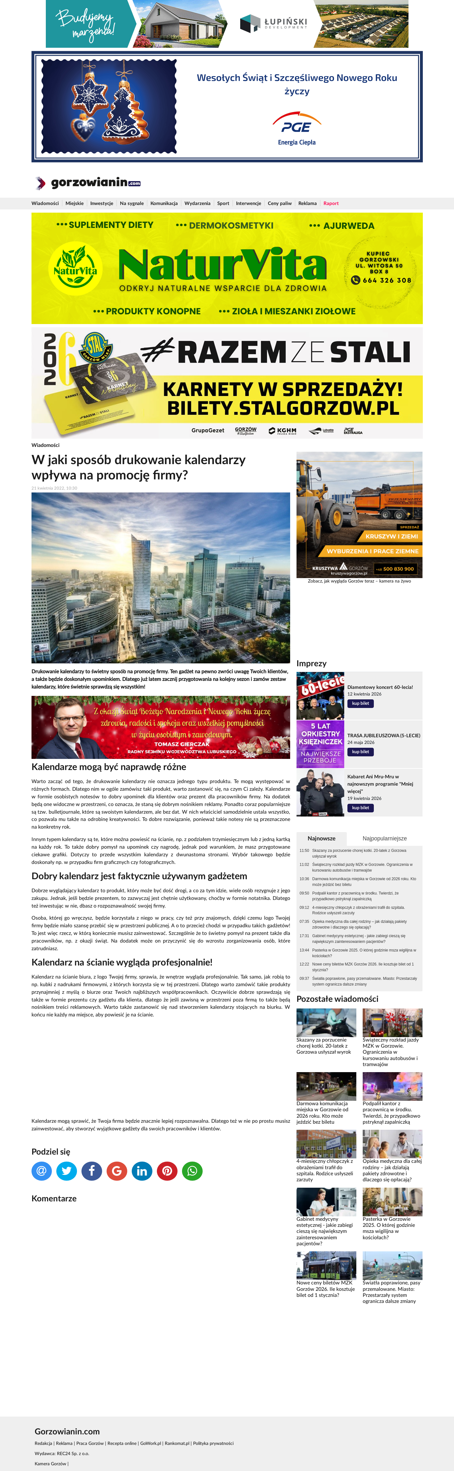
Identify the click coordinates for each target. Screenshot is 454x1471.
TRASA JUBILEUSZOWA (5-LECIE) (383, 735)
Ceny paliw (280, 203)
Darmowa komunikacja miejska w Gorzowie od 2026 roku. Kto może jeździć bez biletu (364, 882)
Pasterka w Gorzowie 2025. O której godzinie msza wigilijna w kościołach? (364, 953)
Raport (331, 203)
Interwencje (248, 203)
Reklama (307, 203)
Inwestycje (101, 203)
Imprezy (312, 664)
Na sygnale (132, 203)
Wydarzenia (198, 203)
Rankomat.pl (177, 1443)
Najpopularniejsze (385, 838)
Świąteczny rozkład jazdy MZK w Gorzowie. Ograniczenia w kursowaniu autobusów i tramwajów (362, 867)
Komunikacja (164, 203)
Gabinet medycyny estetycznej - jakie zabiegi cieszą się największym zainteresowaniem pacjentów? (359, 939)
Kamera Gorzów (50, 1464)
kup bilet (360, 703)
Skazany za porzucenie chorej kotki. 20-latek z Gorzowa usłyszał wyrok (359, 853)
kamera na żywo (395, 581)
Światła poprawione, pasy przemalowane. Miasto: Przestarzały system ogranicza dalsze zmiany (364, 981)
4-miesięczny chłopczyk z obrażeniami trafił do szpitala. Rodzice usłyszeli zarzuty (358, 910)
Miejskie (75, 203)
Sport (223, 203)
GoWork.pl (150, 1443)
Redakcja (43, 1443)
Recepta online (122, 1443)
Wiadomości (45, 203)
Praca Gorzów (90, 1443)
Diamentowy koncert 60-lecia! (380, 687)
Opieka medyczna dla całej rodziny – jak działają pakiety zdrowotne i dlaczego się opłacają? (359, 924)
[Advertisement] (160, 1068)
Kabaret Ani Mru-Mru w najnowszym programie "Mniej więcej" (380, 784)
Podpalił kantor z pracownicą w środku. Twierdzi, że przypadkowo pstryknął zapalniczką (355, 896)
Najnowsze (322, 838)
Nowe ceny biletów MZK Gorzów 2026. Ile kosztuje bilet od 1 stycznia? (363, 967)
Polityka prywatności (213, 1443)
